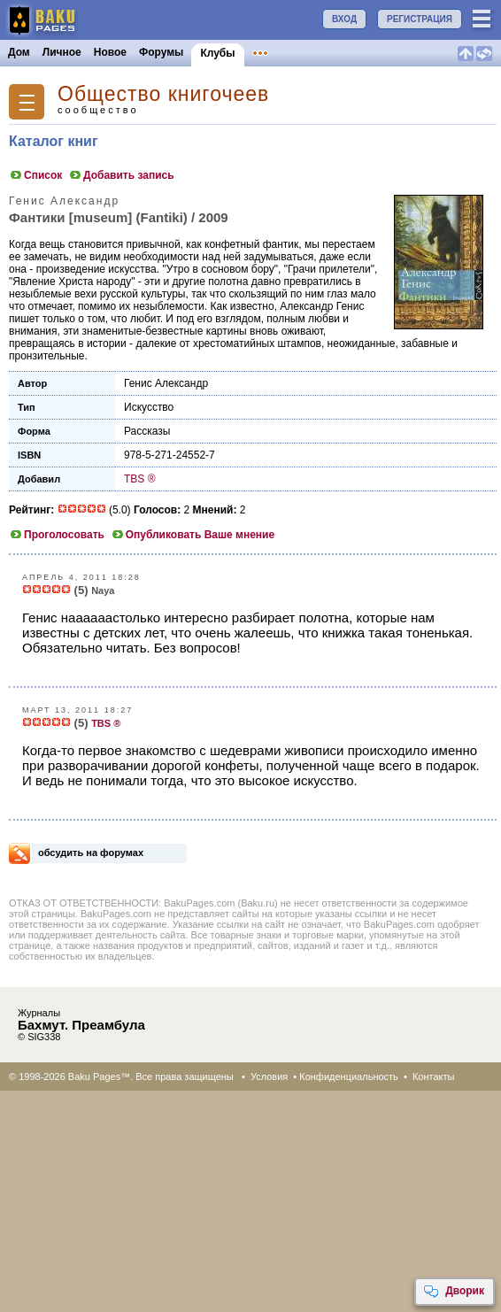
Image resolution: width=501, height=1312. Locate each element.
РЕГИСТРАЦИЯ (419, 19)
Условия (269, 1076)
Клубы (217, 53)
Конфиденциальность (348, 1076)
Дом (19, 52)
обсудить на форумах (90, 852)
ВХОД (344, 19)
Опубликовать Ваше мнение (192, 535)
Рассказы (147, 431)
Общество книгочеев (163, 94)
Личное (61, 52)
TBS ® (140, 479)
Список (35, 175)
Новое (110, 52)
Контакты (433, 1076)
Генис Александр (166, 383)
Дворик (453, 1292)
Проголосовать (56, 535)
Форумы (161, 52)
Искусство (148, 407)
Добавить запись (121, 175)
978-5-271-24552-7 (169, 455)
